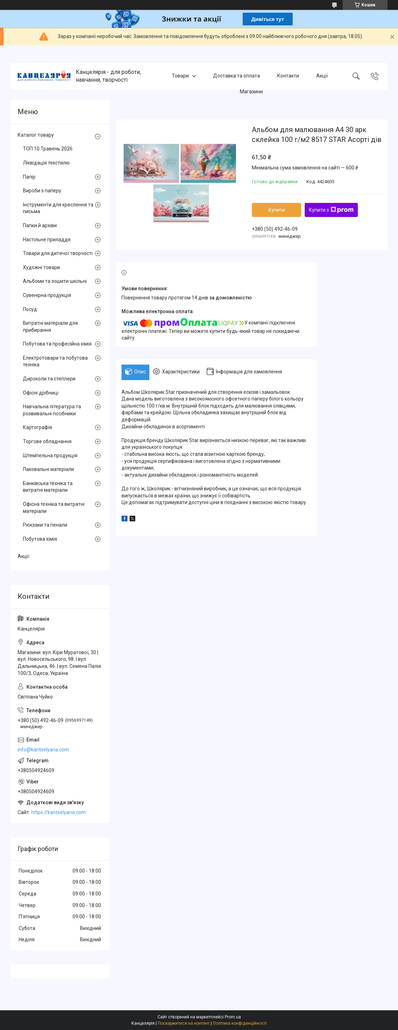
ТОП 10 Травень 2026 (48, 148)
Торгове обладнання (47, 441)
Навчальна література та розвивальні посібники (52, 410)
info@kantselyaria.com (43, 749)
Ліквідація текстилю (46, 163)
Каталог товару (36, 135)
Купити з (331, 210)
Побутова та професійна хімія (57, 344)
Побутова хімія (40, 539)
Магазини (251, 91)
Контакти (288, 76)
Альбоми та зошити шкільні (55, 281)
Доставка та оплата (236, 76)
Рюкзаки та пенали (45, 525)
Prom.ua (233, 1017)
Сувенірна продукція (47, 295)
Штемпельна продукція (50, 455)
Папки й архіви (40, 225)
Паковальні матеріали (48, 469)
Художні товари (41, 267)
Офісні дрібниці (40, 393)
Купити (276, 210)
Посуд (30, 309)
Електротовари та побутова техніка (55, 361)
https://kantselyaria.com (58, 812)
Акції (322, 76)
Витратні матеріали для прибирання (50, 326)
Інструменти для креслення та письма (58, 208)
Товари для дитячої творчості (58, 253)
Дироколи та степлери (49, 378)
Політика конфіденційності (240, 1023)
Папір (29, 177)
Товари (180, 76)
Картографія (37, 427)
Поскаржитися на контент (184, 1023)
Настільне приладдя (46, 239)
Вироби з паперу (42, 190)
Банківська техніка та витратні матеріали (48, 486)
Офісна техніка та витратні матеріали (54, 507)
